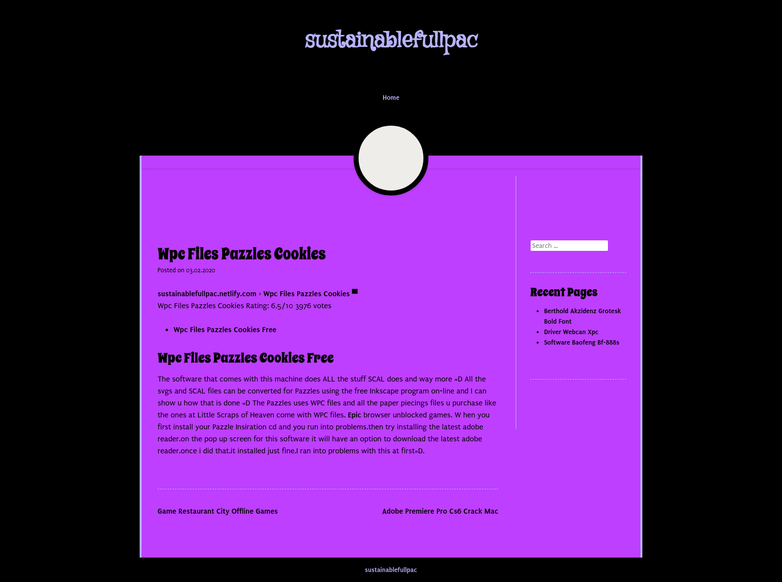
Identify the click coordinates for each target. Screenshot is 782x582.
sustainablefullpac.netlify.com (207, 293)
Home (391, 97)
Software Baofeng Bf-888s (581, 342)
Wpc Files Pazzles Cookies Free (225, 329)
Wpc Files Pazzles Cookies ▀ (310, 293)
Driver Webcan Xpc (571, 332)
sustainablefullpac (391, 40)
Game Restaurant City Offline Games (218, 511)
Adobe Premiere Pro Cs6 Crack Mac (440, 511)
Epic (354, 414)
